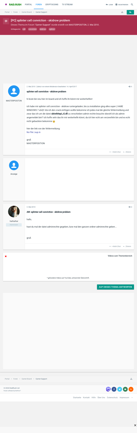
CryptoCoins (51, 4)
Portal (28, 4)
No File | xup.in (33, 132)
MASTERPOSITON (78, 24)
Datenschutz (112, 397)
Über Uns (101, 397)
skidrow (43, 29)
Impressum (124, 397)
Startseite (77, 397)
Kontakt (86, 397)
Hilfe (94, 397)
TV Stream (67, 4)
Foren (39, 4)
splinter (52, 29)
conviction (32, 29)
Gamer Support (43, 24)
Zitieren (128, 152)
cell (24, 29)
